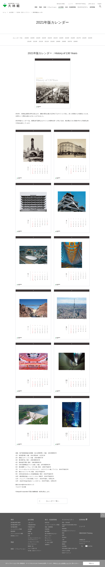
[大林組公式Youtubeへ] (88, 546)
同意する (91, 563)
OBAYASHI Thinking (80, 4)
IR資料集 (47, 529)
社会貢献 (64, 546)
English (99, 4)
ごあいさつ (30, 522)
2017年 (79, 38)
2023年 (44, 38)
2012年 (41, 41)
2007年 (70, 41)
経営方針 (47, 522)
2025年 (32, 38)
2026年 (27, 38)
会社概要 (30, 529)
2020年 (61, 38)
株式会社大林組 (61, 4)
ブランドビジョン (32, 544)
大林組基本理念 (32, 524)
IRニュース (47, 538)
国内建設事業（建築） (16, 522)
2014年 (29, 41)
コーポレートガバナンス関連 (52, 524)
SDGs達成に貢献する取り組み (69, 548)
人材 (63, 539)
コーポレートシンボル (33, 542)
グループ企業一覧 (32, 548)
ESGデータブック (66, 553)
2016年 (84, 38)
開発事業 (13, 531)
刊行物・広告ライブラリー (34, 550)
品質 (63, 535)
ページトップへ (102, 515)
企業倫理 (64, 542)
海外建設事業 (14, 527)
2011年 (47, 41)
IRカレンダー (48, 536)
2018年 (73, 38)
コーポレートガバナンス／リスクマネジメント (34, 538)
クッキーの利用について (63, 563)
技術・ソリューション (18, 549)
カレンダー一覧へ (18, 38)
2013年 (35, 41)
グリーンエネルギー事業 (17, 533)
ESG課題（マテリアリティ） (68, 531)
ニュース (70, 4)
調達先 (63, 544)
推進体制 (64, 528)
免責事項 (47, 544)
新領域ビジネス (14, 536)
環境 (63, 533)
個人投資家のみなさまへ (51, 533)
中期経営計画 (31, 527)
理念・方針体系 (66, 522)
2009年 (58, 41)
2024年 (38, 38)
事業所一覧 (30, 546)
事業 (12, 519)
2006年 (75, 41)
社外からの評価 (66, 550)
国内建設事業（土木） (16, 524)
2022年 (50, 38)
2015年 (90, 38)
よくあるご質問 (49, 542)
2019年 (67, 38)
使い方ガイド (48, 540)
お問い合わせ (91, 4)
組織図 (29, 531)
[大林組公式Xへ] (82, 546)
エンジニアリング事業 (16, 529)
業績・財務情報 (49, 527)
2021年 (56, 38)
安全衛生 (64, 537)
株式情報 (47, 531)
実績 (12, 542)
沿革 (29, 536)
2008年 (64, 41)
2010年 (52, 41)
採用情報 (82, 519)
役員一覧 (30, 533)
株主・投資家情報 (51, 519)
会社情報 (31, 519)
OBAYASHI (85, 533)
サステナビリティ (68, 519)
